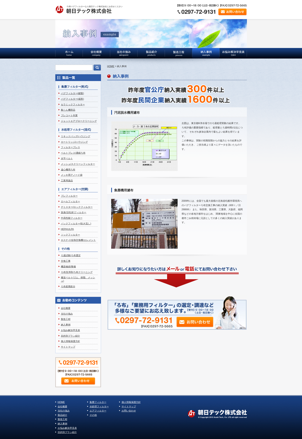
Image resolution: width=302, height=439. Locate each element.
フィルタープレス (70, 147)
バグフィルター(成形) (72, 99)
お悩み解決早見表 (70, 330)
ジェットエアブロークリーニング (79, 121)
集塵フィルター (98, 402)
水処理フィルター (99, 406)
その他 (65, 248)
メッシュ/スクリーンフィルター (78, 164)
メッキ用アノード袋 (71, 175)
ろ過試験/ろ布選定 (71, 255)
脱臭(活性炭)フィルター (73, 212)
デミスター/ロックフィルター (77, 207)
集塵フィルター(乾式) (74, 86)
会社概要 (65, 308)
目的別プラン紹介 (70, 335)
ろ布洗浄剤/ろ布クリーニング (77, 272)
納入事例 (65, 324)
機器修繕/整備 (68, 266)
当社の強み (67, 313)
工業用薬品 (67, 180)
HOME (110, 66)
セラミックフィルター (73, 104)
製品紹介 (62, 415)
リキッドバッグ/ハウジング (75, 136)
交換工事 (65, 261)
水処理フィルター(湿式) (76, 129)
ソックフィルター (70, 234)
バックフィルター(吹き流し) (76, 223)
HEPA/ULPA (67, 229)
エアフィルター (98, 410)
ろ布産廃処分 (68, 286)
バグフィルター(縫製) (72, 93)
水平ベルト (67, 158)
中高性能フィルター (71, 218)
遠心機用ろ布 (68, 169)
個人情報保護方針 (70, 341)
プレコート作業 (69, 115)
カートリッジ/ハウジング (74, 142)
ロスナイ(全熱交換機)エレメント (78, 240)
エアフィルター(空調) (74, 189)
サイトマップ (68, 346)
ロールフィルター (70, 201)
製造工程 (65, 319)
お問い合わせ (129, 410)
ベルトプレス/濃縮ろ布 (73, 153)
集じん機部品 (68, 110)
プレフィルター (69, 196)
